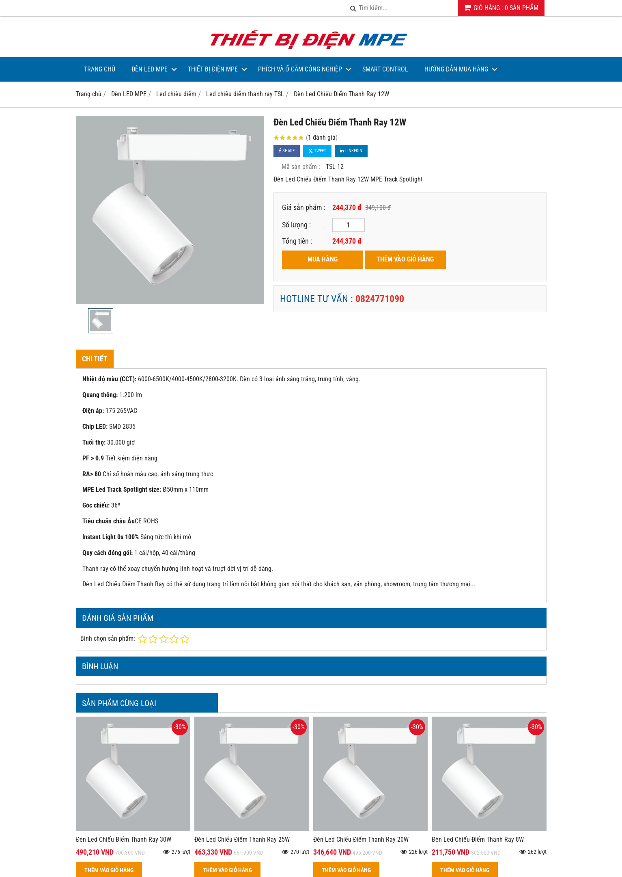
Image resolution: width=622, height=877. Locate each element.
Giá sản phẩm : (303, 207)
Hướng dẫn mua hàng (456, 69)
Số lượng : (296, 224)
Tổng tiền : (297, 241)
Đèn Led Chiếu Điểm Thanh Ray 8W (478, 839)
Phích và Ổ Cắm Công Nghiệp (300, 69)
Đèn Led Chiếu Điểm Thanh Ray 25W (242, 839)
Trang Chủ (99, 69)
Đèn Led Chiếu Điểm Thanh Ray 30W (123, 839)
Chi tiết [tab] (95, 358)
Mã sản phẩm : (301, 167)
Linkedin (351, 150)
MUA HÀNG (323, 259)
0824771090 (379, 299)
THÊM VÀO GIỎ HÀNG (405, 259)
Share (287, 150)
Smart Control (385, 69)
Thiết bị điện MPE (213, 69)
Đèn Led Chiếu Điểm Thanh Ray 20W (361, 839)
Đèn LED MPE (149, 69)
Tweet (317, 150)
